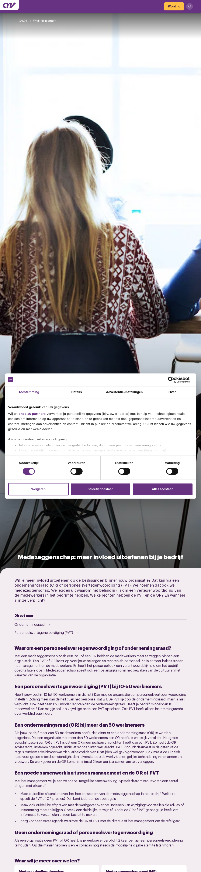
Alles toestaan (162, 489)
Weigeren (38, 489)
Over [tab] (172, 392)
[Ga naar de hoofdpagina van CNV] (9, 5)
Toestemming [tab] (28, 392)
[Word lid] (174, 6)
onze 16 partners (32, 413)
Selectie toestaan (100, 489)
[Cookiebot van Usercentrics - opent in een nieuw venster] (174, 380)
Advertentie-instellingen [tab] (124, 392)
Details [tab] (76, 392)
